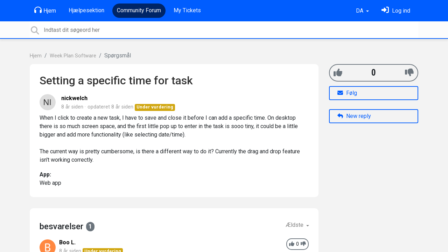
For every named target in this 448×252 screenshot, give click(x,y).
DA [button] (360, 10)
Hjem (45, 10)
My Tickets (187, 10)
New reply (354, 116)
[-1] (409, 73)
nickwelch (74, 98)
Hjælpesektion (86, 10)
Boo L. (67, 242)
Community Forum (139, 10)
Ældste (295, 225)
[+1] (338, 73)
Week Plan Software (73, 56)
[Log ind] (396, 11)
